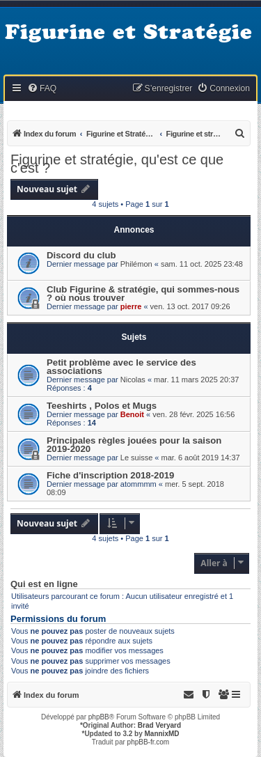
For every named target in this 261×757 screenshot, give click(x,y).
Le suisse (136, 457)
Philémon (136, 264)
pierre (131, 306)
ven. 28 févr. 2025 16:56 (193, 414)
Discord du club (81, 255)
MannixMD (162, 734)
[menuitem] (41, 88)
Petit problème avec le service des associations (121, 366)
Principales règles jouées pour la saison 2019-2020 (134, 444)
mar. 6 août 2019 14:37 (200, 457)
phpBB (98, 717)
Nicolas (132, 379)
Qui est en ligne (44, 584)
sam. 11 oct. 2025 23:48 (202, 264)
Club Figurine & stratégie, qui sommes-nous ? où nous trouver (143, 293)
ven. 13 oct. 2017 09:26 (190, 306)
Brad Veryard (159, 725)
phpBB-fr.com (148, 742)
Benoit (132, 414)
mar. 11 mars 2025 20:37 (196, 379)
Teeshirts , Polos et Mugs (102, 405)
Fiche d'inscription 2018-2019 (110, 475)
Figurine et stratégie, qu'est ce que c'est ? (116, 163)
